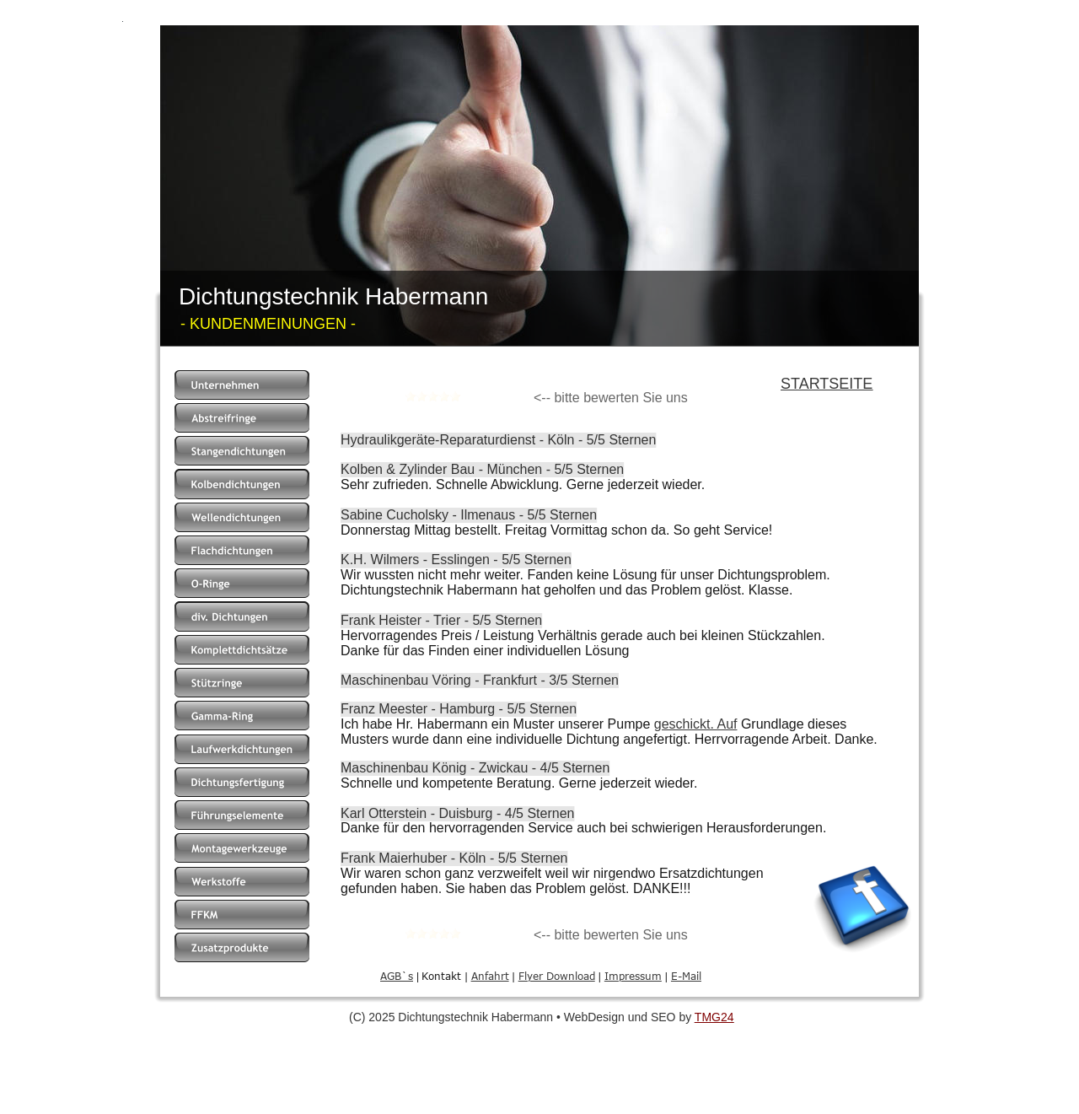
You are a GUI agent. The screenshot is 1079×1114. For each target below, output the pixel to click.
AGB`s (396, 976)
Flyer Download (556, 976)
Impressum (633, 976)
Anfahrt (490, 976)
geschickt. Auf (696, 724)
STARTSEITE (826, 383)
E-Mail (686, 976)
